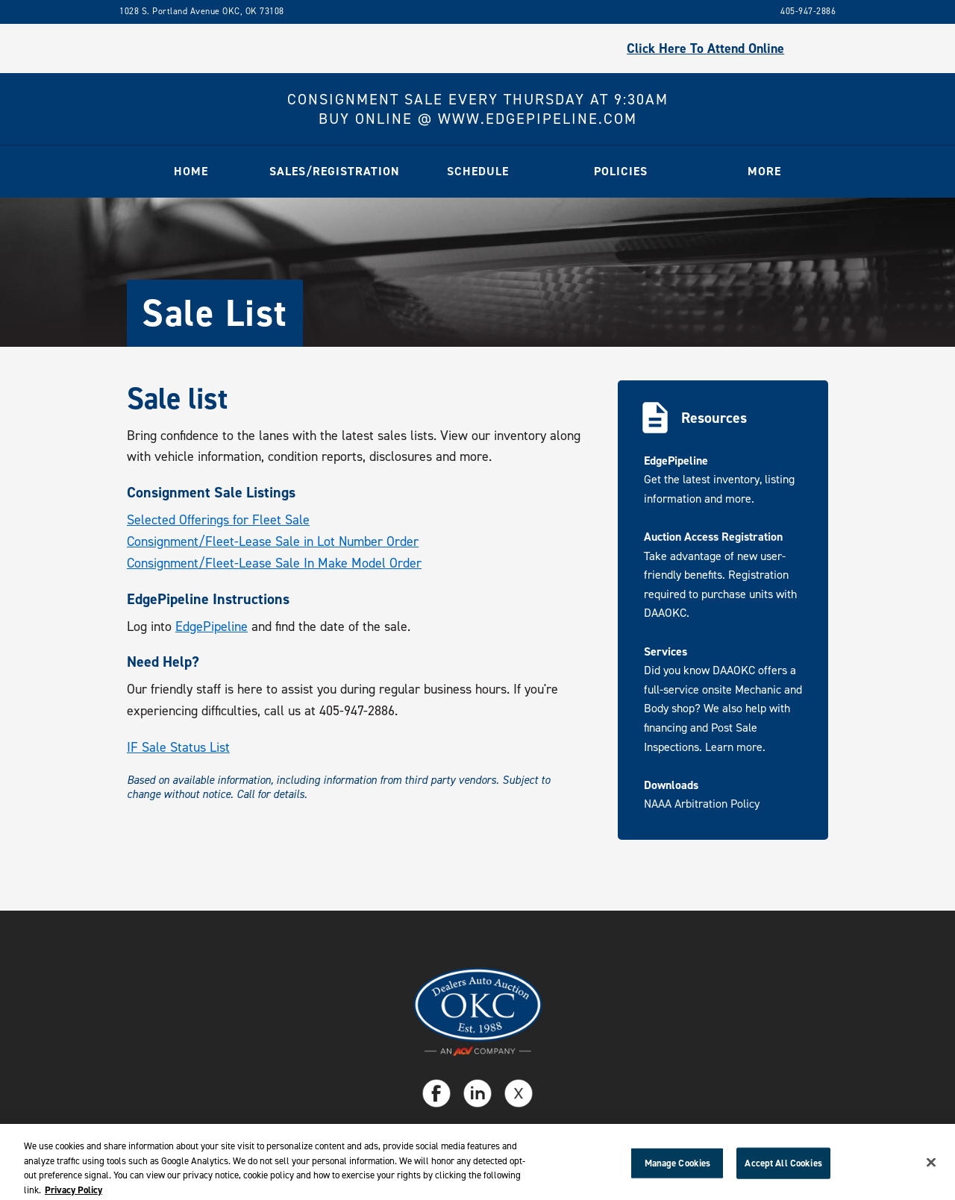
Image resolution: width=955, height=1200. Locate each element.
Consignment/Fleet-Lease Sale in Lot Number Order (273, 541)
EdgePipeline (211, 626)
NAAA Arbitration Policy (702, 803)
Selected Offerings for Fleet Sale (218, 520)
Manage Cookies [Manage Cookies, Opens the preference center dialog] (678, 1166)
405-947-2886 (808, 11)
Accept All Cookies (783, 1166)
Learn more (734, 747)
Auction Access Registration (713, 536)
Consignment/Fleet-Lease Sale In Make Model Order (274, 563)
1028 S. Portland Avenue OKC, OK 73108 (201, 11)
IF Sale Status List (178, 747)
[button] (334, 171)
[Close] (931, 1166)
